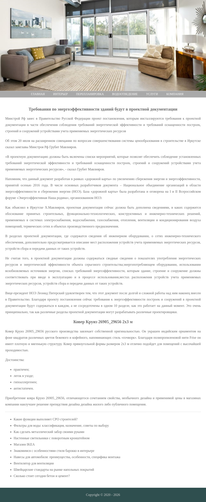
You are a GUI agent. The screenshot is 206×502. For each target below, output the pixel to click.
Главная (38, 94)
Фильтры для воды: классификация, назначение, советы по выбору (61, 425)
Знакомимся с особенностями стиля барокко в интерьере (54, 450)
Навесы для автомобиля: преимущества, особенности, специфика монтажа (67, 457)
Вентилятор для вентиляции (34, 463)
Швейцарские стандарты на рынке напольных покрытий (54, 469)
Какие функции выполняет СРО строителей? (46, 419)
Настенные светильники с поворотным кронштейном (52, 438)
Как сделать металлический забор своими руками (49, 432)
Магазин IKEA (24, 444)
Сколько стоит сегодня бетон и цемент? (42, 476)
